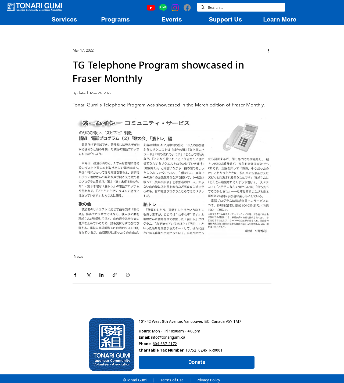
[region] (64, 19)
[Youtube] (151, 7)
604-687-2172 (165, 343)
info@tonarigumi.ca (168, 337)
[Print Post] (127, 274)
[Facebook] (187, 7)
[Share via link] (114, 274)
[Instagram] (175, 7)
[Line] (163, 7)
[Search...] (241, 8)
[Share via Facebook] (75, 274)
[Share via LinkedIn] (101, 274)
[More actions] (268, 50)
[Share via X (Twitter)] (88, 274)
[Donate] (197, 362)
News (78, 256)
